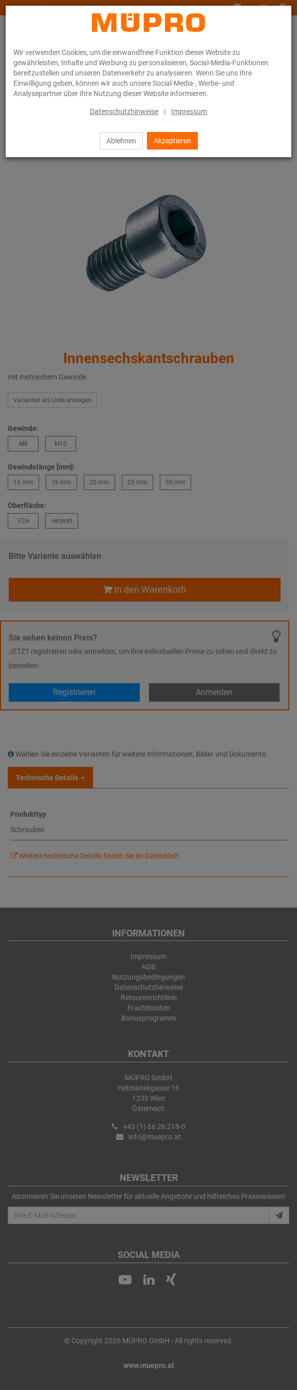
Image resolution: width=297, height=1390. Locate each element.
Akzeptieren (172, 141)
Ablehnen (121, 141)
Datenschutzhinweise (124, 111)
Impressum (189, 111)
